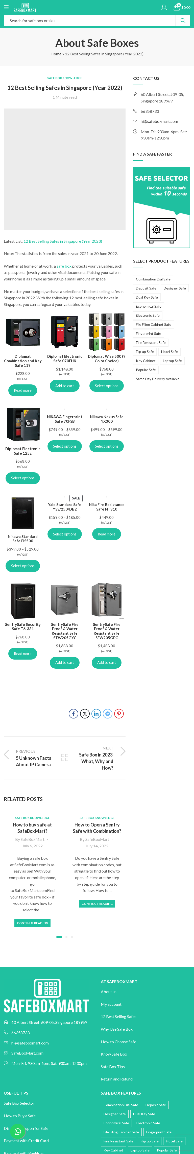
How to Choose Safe (118, 1041)
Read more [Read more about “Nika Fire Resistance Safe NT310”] (106, 534)
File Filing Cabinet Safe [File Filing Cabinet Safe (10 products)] (153, 324)
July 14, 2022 (97, 845)
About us (108, 991)
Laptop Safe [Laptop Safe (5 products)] (172, 360)
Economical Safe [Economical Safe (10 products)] (148, 306)
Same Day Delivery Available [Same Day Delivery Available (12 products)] (158, 379)
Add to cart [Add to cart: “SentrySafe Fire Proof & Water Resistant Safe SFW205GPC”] (106, 662)
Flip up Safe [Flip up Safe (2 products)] (145, 351)
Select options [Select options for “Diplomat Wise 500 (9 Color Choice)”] (106, 385)
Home (56, 53)
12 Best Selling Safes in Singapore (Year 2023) (62, 241)
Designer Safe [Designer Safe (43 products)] (175, 288)
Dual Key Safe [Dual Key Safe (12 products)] (147, 297)
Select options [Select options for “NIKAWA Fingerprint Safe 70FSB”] (65, 446)
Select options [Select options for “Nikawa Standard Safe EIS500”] (23, 565)
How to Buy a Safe (20, 1115)
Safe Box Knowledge (64, 78)
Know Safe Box (114, 1054)
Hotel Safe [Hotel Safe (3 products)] (169, 351)
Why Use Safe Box (117, 1029)
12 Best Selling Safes (118, 1016)
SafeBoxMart (32, 839)
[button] (59, 937)
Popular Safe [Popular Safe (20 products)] (146, 370)
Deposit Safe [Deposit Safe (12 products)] (146, 288)
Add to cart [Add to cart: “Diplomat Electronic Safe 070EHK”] (64, 385)
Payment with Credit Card (26, 1140)
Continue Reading (32, 923)
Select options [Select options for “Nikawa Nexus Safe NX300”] (106, 446)
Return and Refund (117, 1078)
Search (183, 20)
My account (111, 1004)
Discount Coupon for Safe (26, 1128)
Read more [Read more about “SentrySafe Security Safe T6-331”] (23, 653)
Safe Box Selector (19, 1103)
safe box (64, 266)
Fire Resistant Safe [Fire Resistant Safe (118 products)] (151, 342)
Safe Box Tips (113, 1066)
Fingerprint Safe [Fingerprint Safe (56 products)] (148, 333)
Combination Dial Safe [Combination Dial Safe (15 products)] (153, 279)
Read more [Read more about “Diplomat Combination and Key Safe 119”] (23, 390)
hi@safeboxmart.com (159, 121)
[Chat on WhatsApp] (17, 1131)
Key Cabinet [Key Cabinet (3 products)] (146, 360)
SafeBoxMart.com (27, 1053)
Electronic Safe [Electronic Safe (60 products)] (148, 315)
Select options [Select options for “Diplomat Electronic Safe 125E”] (23, 478)
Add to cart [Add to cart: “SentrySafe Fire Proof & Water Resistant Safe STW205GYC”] (64, 662)
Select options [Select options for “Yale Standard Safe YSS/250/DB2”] (65, 534)
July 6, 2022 (32, 845)
